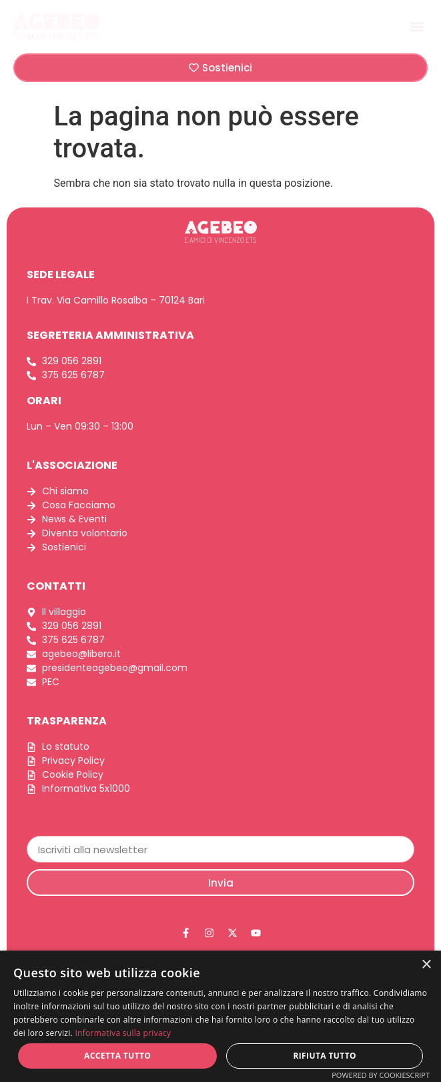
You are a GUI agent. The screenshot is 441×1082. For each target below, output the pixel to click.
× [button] (426, 965)
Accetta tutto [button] (117, 1055)
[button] (417, 26)
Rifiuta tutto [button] (324, 1055)
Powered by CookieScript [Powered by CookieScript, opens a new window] (381, 1075)
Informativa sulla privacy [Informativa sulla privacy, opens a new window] (123, 1033)
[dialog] (220, 1016)
